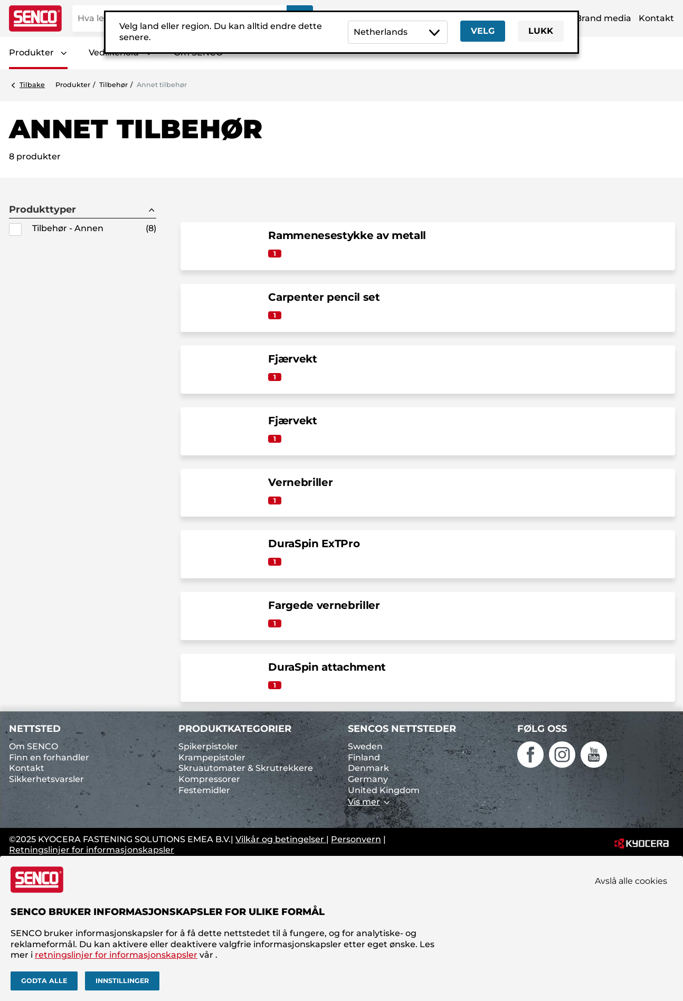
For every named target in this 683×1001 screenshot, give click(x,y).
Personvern (356, 839)
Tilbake (32, 85)
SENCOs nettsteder (402, 729)
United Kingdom (384, 790)
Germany (368, 779)
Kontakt (656, 18)
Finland (364, 757)
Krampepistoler (211, 757)
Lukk (540, 31)
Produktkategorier (234, 729)
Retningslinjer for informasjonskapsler (91, 850)
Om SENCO (33, 746)
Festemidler (204, 790)
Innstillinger (122, 981)
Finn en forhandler (49, 757)
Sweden (365, 746)
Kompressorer (209, 779)
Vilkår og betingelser (280, 839)
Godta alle (44, 981)
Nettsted (35, 729)
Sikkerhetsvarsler (46, 779)
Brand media (603, 18)
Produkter (31, 52)
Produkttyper (42, 209)
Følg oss (542, 729)
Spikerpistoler (208, 746)
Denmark (368, 768)
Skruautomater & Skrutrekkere (245, 768)
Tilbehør (113, 85)
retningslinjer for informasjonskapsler (116, 955)
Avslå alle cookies (631, 881)
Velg (483, 31)
